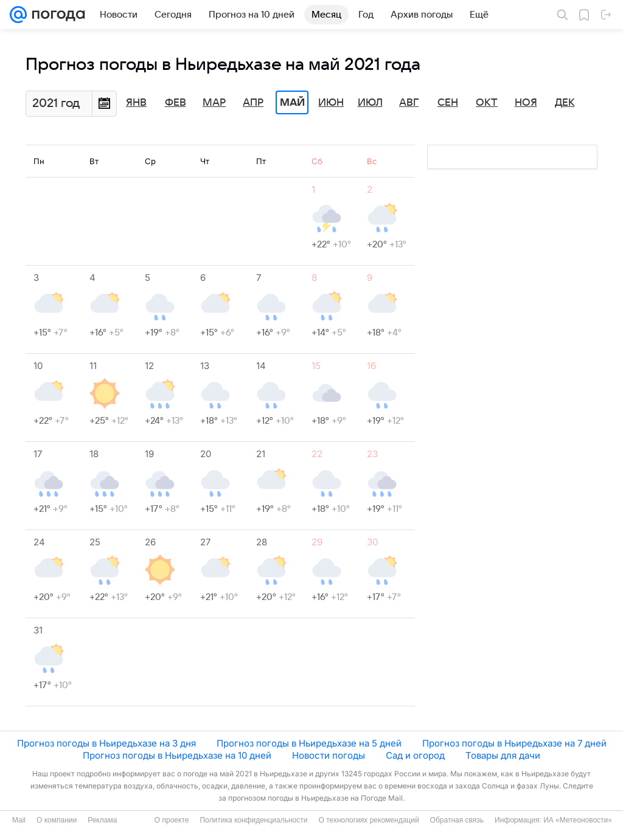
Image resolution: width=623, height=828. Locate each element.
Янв (136, 102)
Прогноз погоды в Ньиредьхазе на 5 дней (309, 743)
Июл (370, 102)
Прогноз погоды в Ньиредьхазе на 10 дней (177, 755)
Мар (214, 102)
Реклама (102, 820)
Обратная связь (457, 820)
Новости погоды (328, 755)
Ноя (526, 102)
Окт (487, 102)
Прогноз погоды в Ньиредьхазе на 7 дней (514, 743)
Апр (253, 102)
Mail (19, 820)
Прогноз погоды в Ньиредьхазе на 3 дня (106, 743)
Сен (447, 102)
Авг (409, 102)
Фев (175, 102)
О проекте (172, 820)
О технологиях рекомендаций (368, 820)
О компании (57, 820)
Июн (331, 102)
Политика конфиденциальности (253, 820)
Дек (565, 102)
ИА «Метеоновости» (577, 820)
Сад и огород (415, 755)
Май (292, 102)
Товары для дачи (502, 755)
